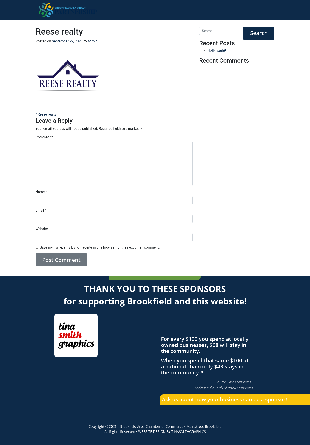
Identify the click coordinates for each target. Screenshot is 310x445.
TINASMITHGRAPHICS (188, 431)
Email (41, 210)
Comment (44, 137)
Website (42, 229)
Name (41, 192)
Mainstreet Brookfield (204, 426)
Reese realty (46, 114)
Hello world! (217, 51)
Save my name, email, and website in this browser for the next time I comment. (100, 247)
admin (92, 41)
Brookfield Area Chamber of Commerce (151, 426)
